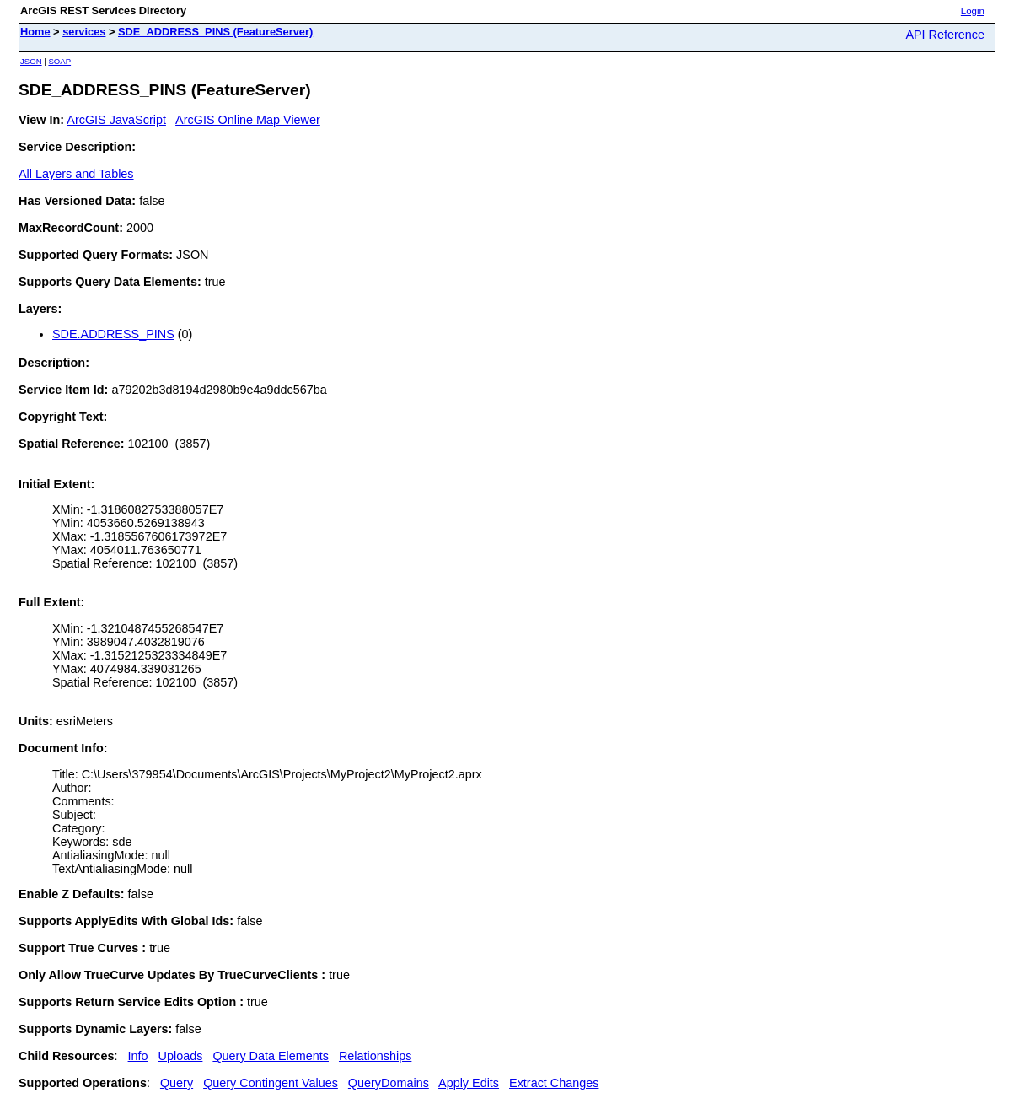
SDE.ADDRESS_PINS (113, 334)
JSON (31, 61)
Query (176, 1083)
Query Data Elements (270, 1056)
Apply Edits (468, 1083)
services (83, 31)
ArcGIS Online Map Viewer (247, 120)
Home (35, 31)
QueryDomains (388, 1083)
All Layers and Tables (76, 173)
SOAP (59, 61)
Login (972, 11)
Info (138, 1056)
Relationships (375, 1056)
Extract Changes (553, 1083)
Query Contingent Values (270, 1083)
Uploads (180, 1056)
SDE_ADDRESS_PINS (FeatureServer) (215, 31)
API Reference (944, 34)
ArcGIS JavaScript (116, 120)
